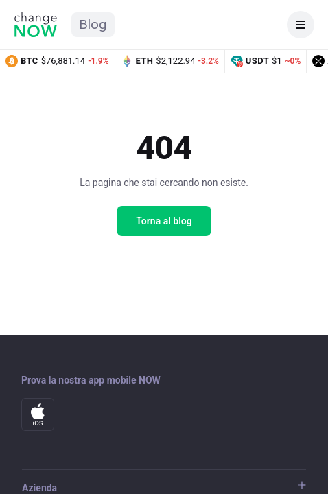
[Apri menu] (300, 24)
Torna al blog (163, 220)
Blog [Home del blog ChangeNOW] (93, 24)
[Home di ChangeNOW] (36, 24)
